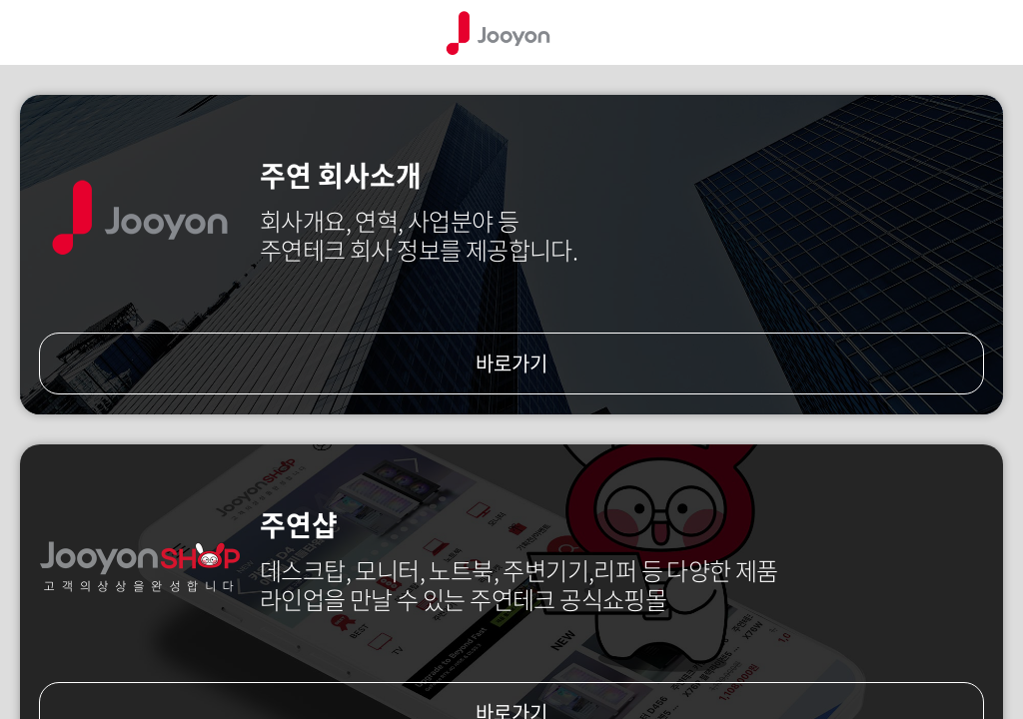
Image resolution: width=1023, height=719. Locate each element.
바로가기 (511, 363)
